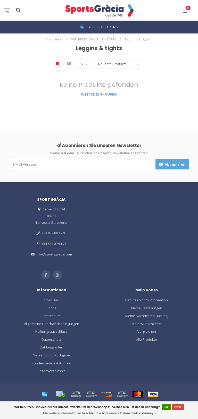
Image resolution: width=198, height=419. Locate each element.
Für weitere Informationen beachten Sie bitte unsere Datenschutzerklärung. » (99, 413)
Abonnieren (172, 164)
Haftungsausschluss (51, 331)
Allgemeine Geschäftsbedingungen (51, 323)
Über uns (51, 300)
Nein (178, 407)
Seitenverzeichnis (51, 371)
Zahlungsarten (51, 347)
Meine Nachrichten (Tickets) (146, 315)
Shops (51, 308)
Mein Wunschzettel (147, 323)
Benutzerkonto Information (146, 300)
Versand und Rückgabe (51, 355)
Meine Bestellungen (146, 308)
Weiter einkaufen (99, 94)
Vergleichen (146, 331)
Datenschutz (51, 339)
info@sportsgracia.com (54, 254)
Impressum (51, 315)
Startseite (54, 39)
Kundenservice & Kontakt (51, 363)
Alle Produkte (146, 339)
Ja (166, 407)
